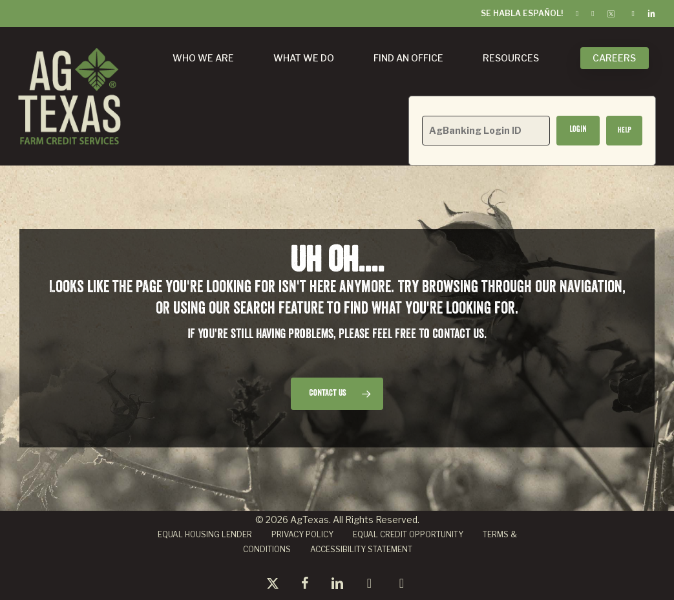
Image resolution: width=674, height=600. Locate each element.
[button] (624, 130)
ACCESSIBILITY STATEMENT (361, 549)
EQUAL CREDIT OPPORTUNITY (408, 534)
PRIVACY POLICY (302, 534)
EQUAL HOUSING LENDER (205, 534)
